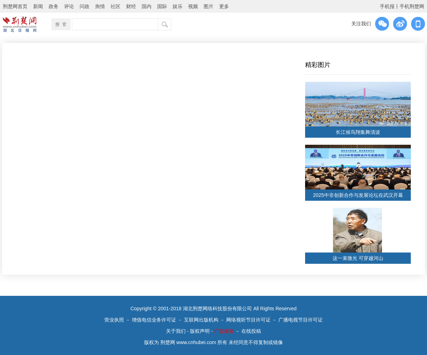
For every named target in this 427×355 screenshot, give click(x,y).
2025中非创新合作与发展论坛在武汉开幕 (358, 195)
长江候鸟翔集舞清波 (358, 132)
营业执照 (114, 320)
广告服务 (224, 331)
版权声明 (200, 331)
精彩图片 (317, 64)
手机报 (387, 6)
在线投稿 (251, 331)
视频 (193, 6)
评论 (69, 6)
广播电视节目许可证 (300, 320)
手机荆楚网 (412, 6)
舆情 (100, 6)
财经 (131, 6)
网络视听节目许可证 (248, 320)
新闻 (38, 6)
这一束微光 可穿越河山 (358, 258)
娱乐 (177, 6)
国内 (146, 6)
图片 (209, 6)
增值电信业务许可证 (154, 320)
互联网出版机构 (201, 320)
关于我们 (176, 331)
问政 (84, 6)
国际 (162, 6)
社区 (115, 6)
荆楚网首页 (15, 6)
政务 (53, 6)
